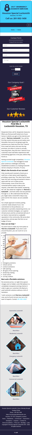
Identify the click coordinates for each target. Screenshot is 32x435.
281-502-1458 (19, 18)
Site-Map (23, 422)
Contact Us (23, 420)
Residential (10, 418)
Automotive (26, 418)
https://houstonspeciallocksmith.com (16, 414)
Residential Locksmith (15, 333)
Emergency (9, 420)
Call (16, 432)
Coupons (16, 420)
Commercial (18, 418)
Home (13, 30)
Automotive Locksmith (16, 311)
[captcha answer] (17, 69)
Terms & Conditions (7, 422)
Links (28, 422)
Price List (16, 422)
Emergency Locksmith (16, 356)
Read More (16, 331)
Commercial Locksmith (16, 379)
